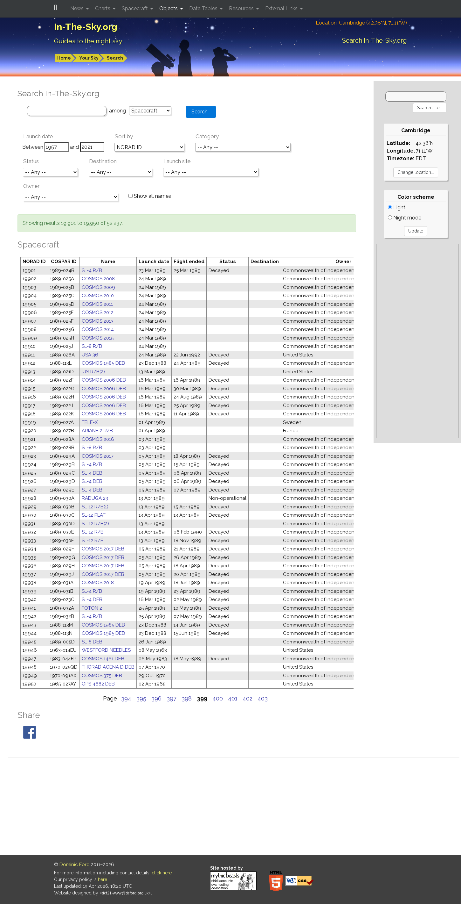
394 (126, 698)
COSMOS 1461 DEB (103, 659)
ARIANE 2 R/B (97, 431)
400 (217, 698)
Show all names (149, 196)
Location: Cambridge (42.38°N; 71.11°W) (361, 23)
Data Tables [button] (204, 8)
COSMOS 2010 (98, 295)
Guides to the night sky (88, 41)
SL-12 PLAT (94, 515)
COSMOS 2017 (98, 456)
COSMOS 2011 (97, 304)
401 (232, 698)
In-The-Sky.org (85, 27)
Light (396, 207)
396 (156, 698)
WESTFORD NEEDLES (106, 650)
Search (115, 58)
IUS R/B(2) (93, 372)
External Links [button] (282, 8)
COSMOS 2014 (98, 329)
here (102, 879)
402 (247, 698)
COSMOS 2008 (98, 279)
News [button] (77, 8)
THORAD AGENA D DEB (108, 667)
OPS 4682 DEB (98, 684)
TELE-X (90, 422)
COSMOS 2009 (98, 287)
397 (171, 698)
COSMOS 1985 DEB (103, 363)
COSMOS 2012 (98, 312)
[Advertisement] (417, 340)
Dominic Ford (74, 864)
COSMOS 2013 (98, 321)
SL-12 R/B (93, 532)
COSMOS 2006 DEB (104, 380)
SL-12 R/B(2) (95, 524)
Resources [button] (242, 8)
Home (64, 58)
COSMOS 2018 (98, 582)
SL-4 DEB (92, 473)
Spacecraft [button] (135, 8)
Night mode (404, 218)
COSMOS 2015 (98, 338)
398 (187, 698)
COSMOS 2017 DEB (103, 549)
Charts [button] (103, 8)
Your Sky (89, 58)
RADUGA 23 (95, 498)
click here (162, 872)
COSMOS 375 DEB (102, 675)
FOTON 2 (92, 608)
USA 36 (90, 355)
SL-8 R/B (92, 346)
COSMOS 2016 (98, 439)
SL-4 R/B (92, 270)
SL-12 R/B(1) (95, 507)
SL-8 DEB (92, 642)
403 (263, 698)
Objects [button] (169, 8)
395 (141, 698)
